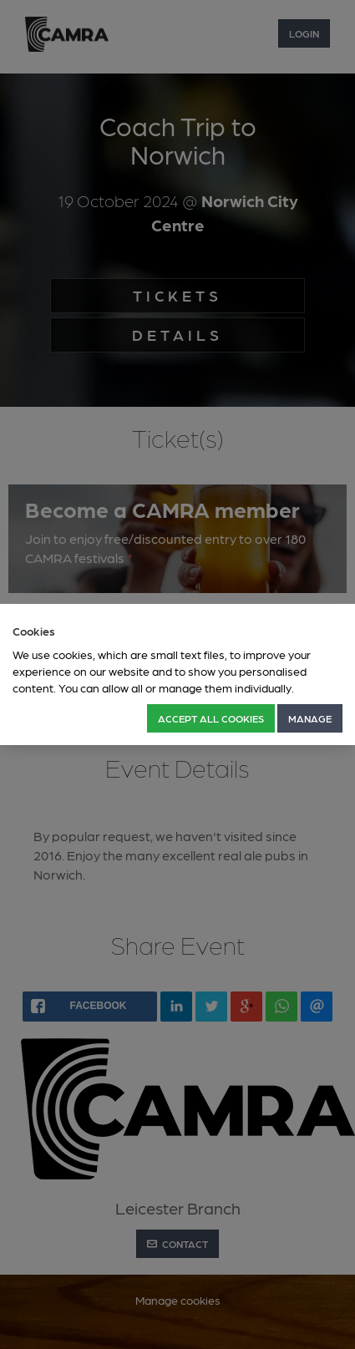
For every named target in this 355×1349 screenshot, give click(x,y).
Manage (310, 718)
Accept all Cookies (211, 718)
